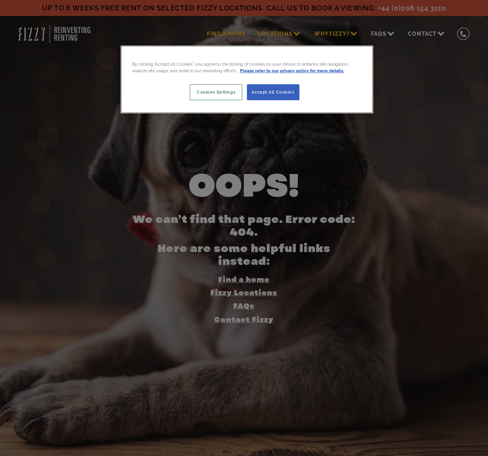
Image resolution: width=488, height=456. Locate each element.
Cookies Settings (216, 92)
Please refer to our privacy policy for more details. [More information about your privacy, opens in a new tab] (292, 70)
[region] (247, 79)
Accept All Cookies (273, 92)
